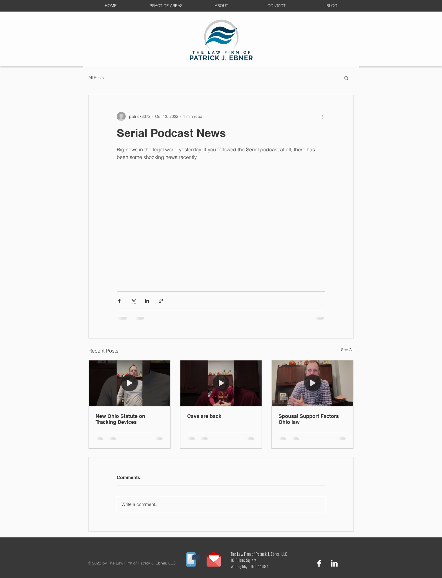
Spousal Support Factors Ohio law (309, 419)
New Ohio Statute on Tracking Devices (120, 419)
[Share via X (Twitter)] (133, 301)
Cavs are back (204, 416)
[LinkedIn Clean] (334, 563)
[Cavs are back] (221, 383)
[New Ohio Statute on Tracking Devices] (129, 383)
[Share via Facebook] (119, 301)
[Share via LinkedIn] (147, 301)
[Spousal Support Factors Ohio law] (312, 383)
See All (347, 349)
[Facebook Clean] (319, 563)
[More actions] (322, 116)
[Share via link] (160, 301)
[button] (346, 78)
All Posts (96, 77)
